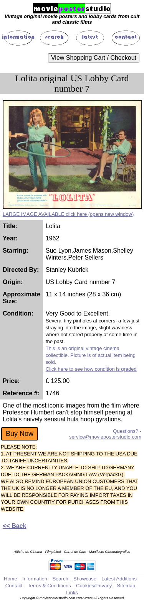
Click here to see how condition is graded (91, 369)
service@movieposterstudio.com (105, 437)
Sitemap (126, 585)
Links (72, 592)
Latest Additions (119, 579)
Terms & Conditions (49, 585)
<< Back (14, 526)
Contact (14, 585)
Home (10, 579)
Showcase (84, 579)
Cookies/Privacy (94, 585)
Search (60, 579)
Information (34, 579)
